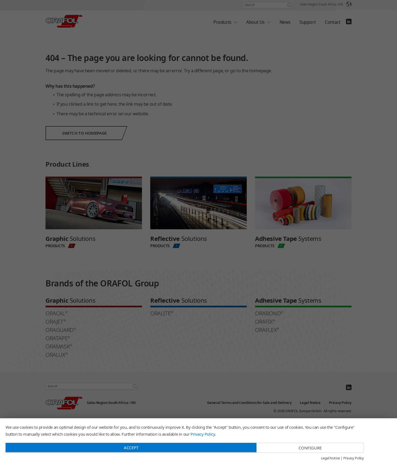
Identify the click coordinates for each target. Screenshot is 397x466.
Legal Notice (330, 458)
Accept (131, 447)
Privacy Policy (203, 434)
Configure (310, 448)
